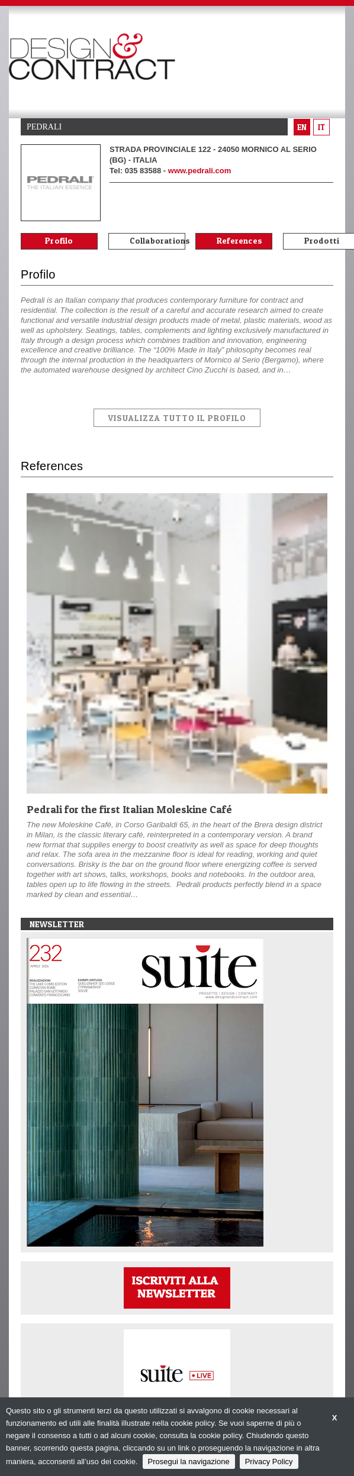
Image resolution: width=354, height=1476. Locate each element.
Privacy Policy (269, 1461)
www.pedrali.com (199, 170)
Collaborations (157, 240)
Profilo (59, 240)
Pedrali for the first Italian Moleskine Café (129, 809)
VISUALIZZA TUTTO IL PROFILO (177, 418)
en (302, 127)
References (239, 240)
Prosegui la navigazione (189, 1461)
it (321, 127)
